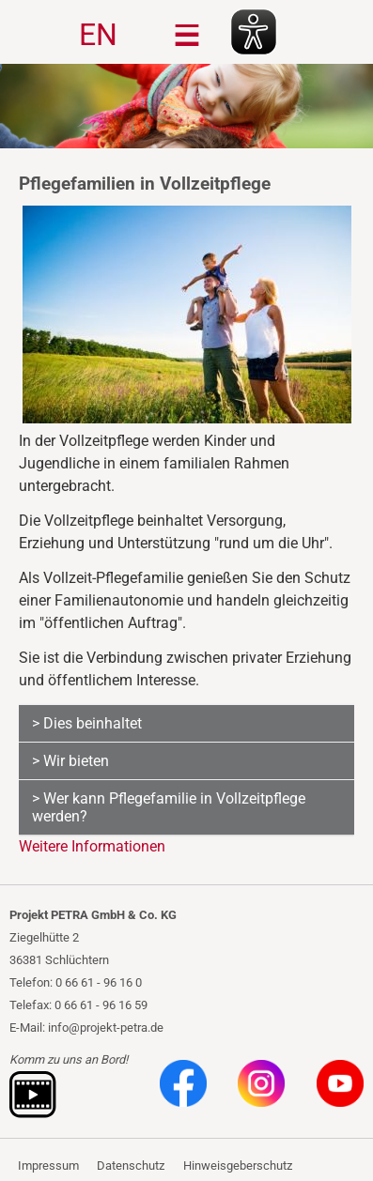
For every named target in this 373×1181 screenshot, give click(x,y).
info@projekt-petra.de (105, 1027)
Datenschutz (130, 1165)
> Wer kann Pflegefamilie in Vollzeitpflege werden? (168, 807)
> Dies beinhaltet (87, 723)
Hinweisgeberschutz (237, 1165)
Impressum (48, 1165)
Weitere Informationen (92, 846)
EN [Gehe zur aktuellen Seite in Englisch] (98, 35)
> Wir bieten (70, 761)
